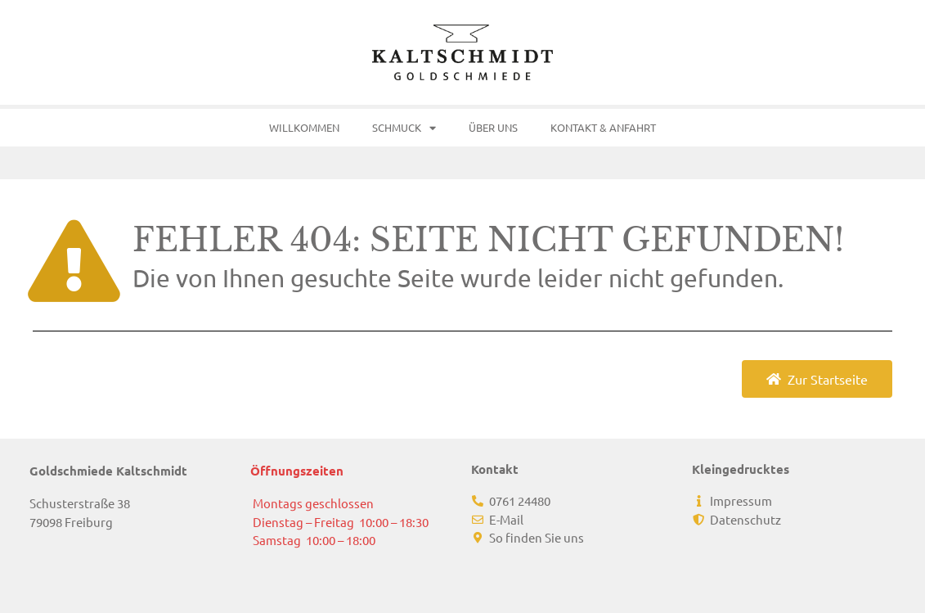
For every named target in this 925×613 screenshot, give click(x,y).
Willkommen (304, 127)
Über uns (493, 127)
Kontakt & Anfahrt (603, 127)
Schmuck (404, 128)
